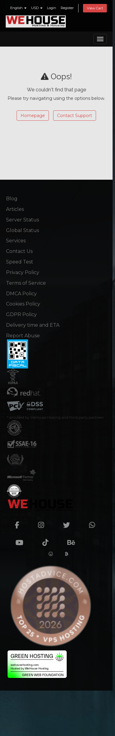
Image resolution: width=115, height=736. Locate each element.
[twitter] (70, 522)
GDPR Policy (21, 314)
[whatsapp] (95, 522)
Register (67, 8)
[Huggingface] (51, 554)
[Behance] (74, 540)
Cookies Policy (23, 304)
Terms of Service (26, 283)
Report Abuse (23, 336)
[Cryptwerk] (66, 554)
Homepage (33, 115)
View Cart (95, 8)
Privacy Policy (22, 272)
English (18, 8)
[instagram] (44, 522)
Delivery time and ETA (32, 325)
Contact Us (19, 251)
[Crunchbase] (97, 540)
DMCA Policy (21, 293)
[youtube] (22, 540)
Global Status (22, 230)
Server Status (22, 220)
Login (51, 8)
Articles (15, 209)
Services (16, 241)
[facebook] (20, 522)
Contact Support (74, 115)
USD (37, 8)
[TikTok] (48, 540)
